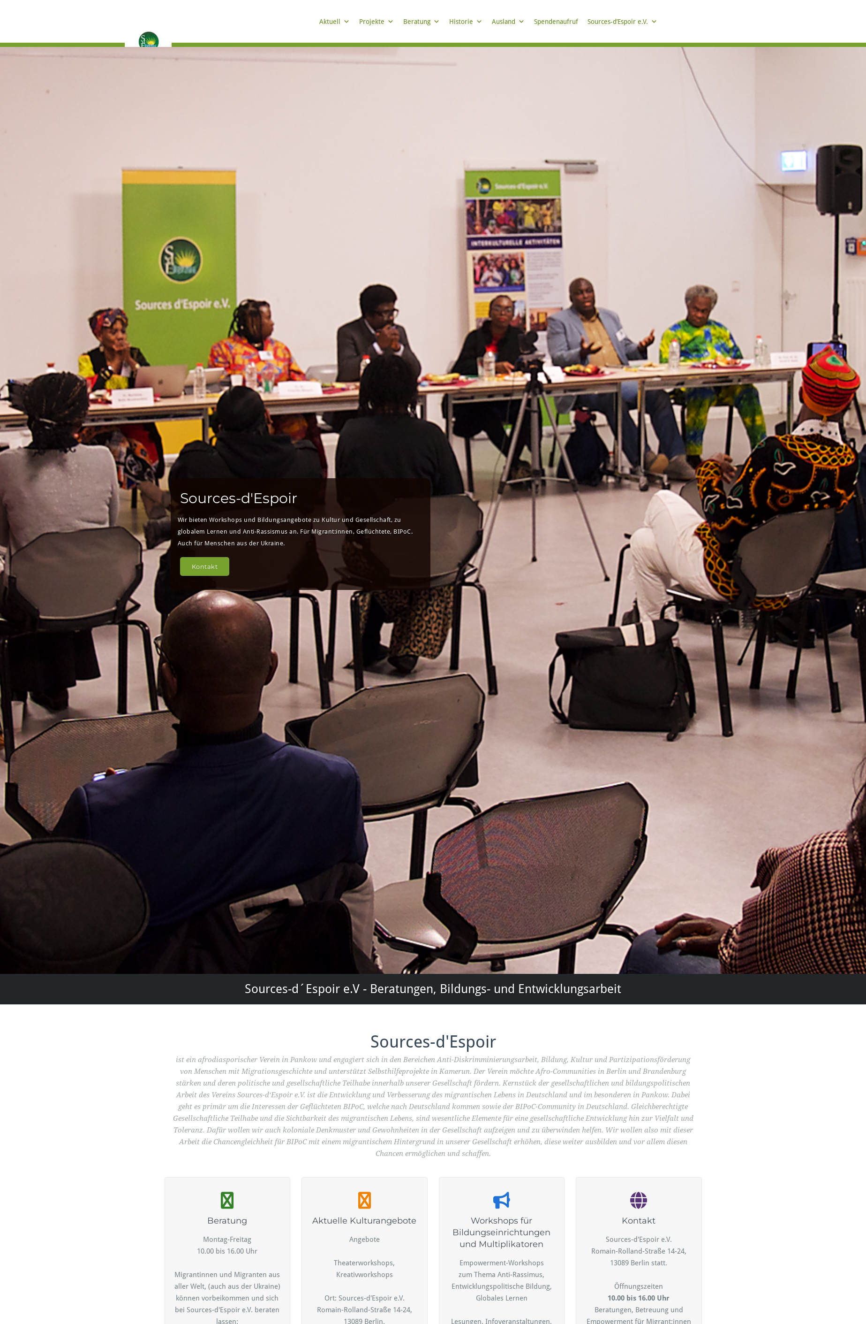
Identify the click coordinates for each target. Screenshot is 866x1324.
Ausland (508, 21)
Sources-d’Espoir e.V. (622, 21)
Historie (465, 21)
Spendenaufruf (556, 21)
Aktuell (334, 21)
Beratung (421, 21)
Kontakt (205, 566)
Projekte (376, 21)
